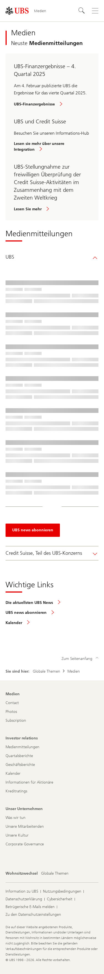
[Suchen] (81, 10)
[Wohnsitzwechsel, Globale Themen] (55, 873)
